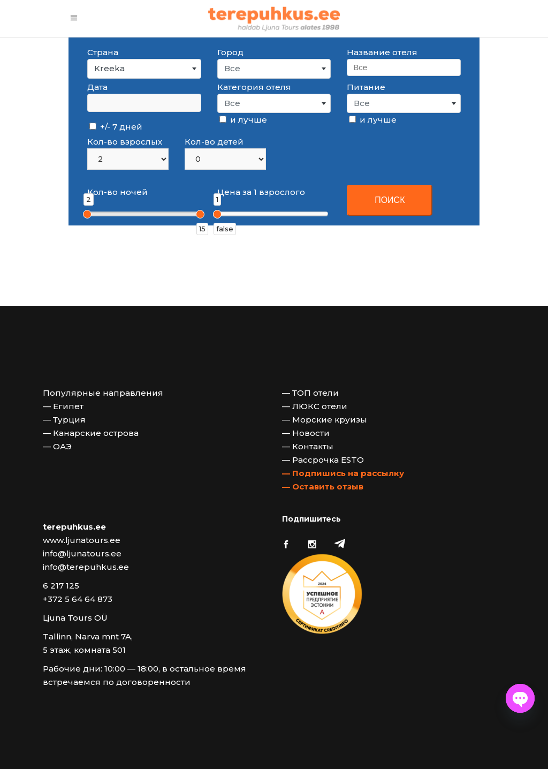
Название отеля (382, 52)
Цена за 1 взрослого (261, 192)
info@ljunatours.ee (82, 553)
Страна (102, 52)
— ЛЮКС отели (314, 406)
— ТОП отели (310, 393)
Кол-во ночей (117, 192)
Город (230, 52)
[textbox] (274, 68)
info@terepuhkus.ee (86, 567)
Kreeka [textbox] (109, 68)
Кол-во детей (214, 142)
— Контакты (307, 446)
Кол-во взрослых (124, 142)
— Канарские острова (91, 433)
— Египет (63, 406)
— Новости (306, 433)
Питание (366, 87)
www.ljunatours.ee (81, 540)
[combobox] (144, 69)
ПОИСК (390, 200)
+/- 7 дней (115, 127)
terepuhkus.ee (74, 527)
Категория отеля (254, 87)
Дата (97, 87)
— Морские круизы (324, 419)
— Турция (64, 419)
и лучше (243, 120)
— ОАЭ (57, 446)
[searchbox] (403, 67)
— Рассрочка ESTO (323, 460)
